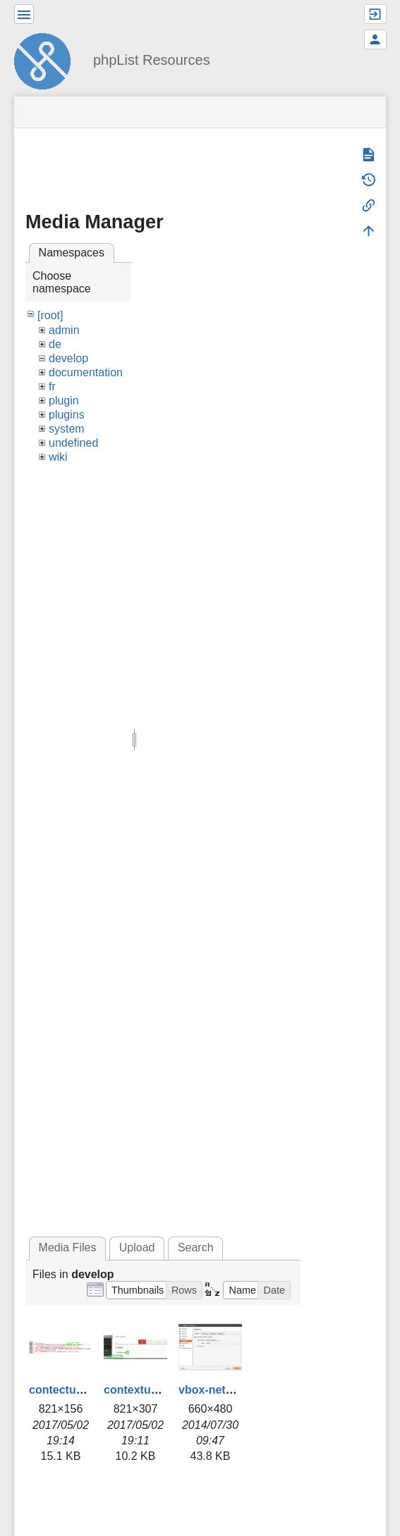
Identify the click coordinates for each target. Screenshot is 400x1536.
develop (68, 358)
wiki (58, 457)
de (55, 344)
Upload (137, 1247)
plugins (67, 415)
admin (64, 330)
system (67, 429)
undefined (73, 443)
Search (196, 1247)
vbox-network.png (227, 1390)
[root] (50, 315)
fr (52, 386)
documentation (86, 372)
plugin (64, 401)
